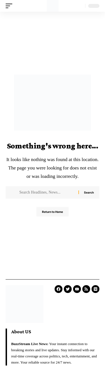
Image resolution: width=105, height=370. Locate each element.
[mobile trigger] (10, 6)
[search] (80, 6)
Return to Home (52, 211)
